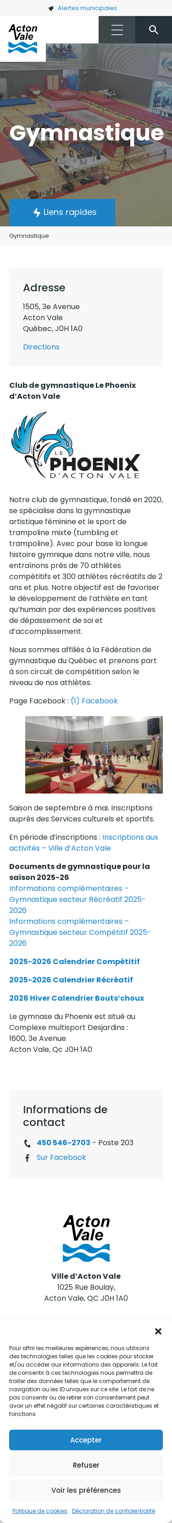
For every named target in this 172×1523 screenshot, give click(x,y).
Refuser (86, 1465)
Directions (41, 347)
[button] (158, 1330)
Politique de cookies (39, 1511)
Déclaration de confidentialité (113, 1511)
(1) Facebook (94, 701)
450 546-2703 (63, 1142)
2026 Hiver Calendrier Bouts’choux (76, 998)
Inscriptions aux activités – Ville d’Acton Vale (83, 842)
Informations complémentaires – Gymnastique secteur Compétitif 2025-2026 (80, 932)
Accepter (86, 1440)
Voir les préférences (86, 1490)
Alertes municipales (82, 8)
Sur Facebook (61, 1157)
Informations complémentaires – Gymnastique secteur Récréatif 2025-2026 (77, 899)
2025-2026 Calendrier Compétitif (74, 961)
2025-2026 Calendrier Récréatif (71, 980)
